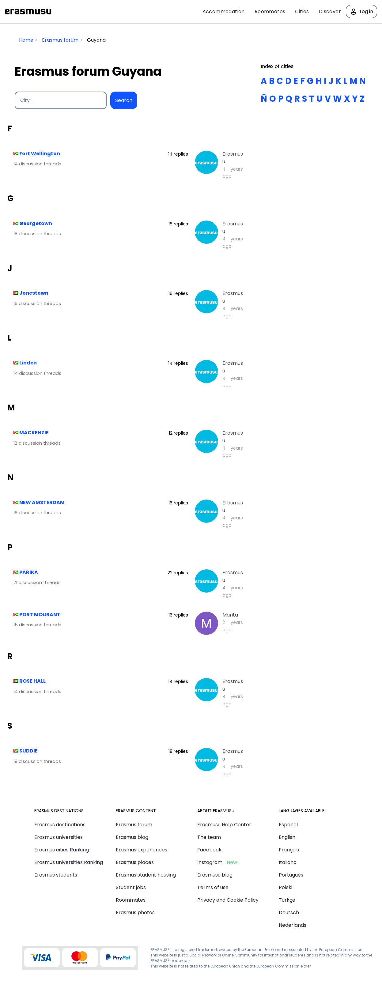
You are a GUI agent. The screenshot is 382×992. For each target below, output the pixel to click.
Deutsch (289, 912)
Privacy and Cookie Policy (228, 899)
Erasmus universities (58, 837)
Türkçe (287, 899)
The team (209, 837)
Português (291, 874)
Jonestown (33, 292)
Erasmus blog (132, 837)
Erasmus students (55, 874)
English (287, 837)
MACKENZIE (34, 432)
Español (288, 824)
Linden (28, 362)
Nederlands (292, 925)
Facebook (209, 849)
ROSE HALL (32, 681)
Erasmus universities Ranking (68, 862)
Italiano (288, 862)
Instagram (209, 862)
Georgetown (35, 223)
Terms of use (213, 887)
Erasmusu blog (215, 874)
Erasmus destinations (59, 824)
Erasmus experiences (141, 849)
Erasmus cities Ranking (61, 849)
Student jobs (131, 887)
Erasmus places (135, 862)
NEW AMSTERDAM (42, 502)
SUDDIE (28, 750)
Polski (285, 887)
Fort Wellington (39, 153)
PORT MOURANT (39, 614)
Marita (230, 614)
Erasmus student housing (146, 874)
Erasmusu (28, 12)
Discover (330, 11)
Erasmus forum (134, 824)
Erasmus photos (135, 912)
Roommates (270, 11)
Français (289, 849)
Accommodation (223, 11)
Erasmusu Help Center (224, 824)
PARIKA (28, 572)
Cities (302, 11)
